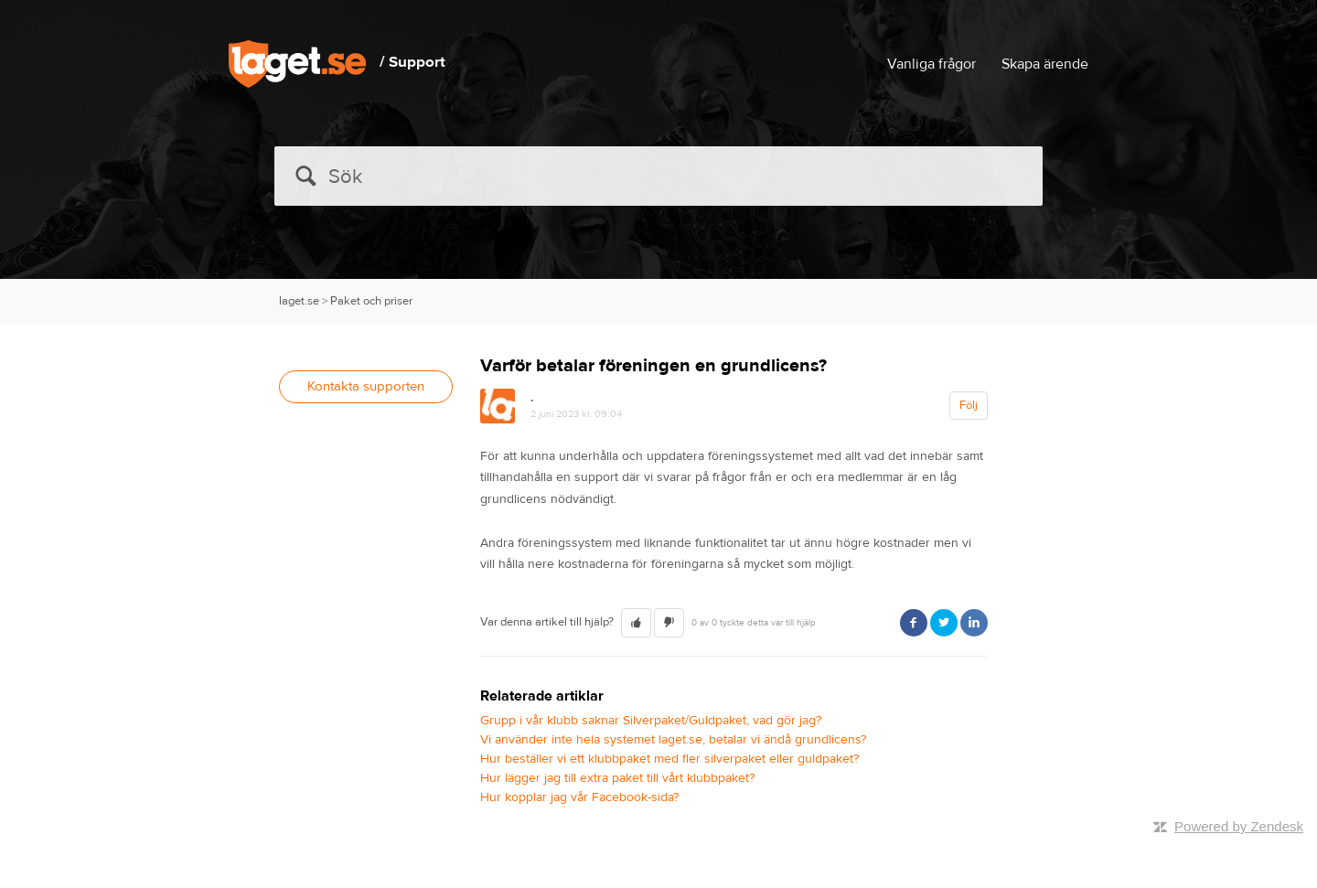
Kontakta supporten (365, 386)
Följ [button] (968, 405)
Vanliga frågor (931, 64)
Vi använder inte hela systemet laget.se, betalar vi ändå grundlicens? (673, 740)
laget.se (299, 301)
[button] (636, 622)
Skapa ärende (1044, 64)
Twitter (944, 623)
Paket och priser (371, 301)
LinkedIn (974, 623)
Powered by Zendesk (1238, 826)
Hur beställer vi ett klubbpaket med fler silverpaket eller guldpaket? (669, 759)
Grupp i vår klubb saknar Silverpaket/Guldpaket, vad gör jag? (650, 720)
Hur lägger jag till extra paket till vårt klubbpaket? (617, 778)
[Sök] (658, 176)
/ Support (412, 62)
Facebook (913, 623)
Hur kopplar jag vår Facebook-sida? (579, 797)
